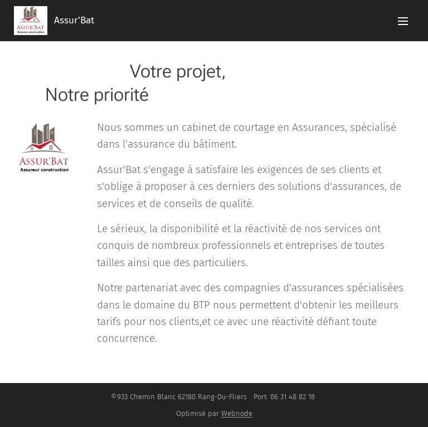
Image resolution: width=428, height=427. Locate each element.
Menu (403, 21)
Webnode (236, 413)
